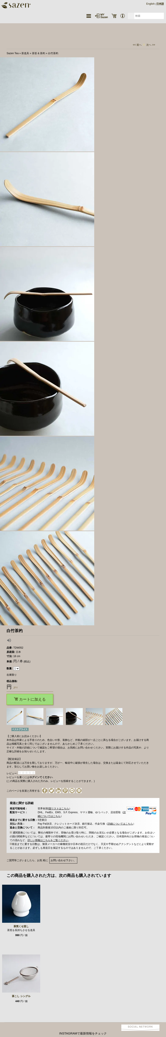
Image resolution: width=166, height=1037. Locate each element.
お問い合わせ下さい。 (63, 860)
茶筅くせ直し (21, 926)
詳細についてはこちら (120, 823)
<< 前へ (137, 44)
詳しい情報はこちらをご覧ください (48, 840)
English (150, 3)
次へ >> (150, 44)
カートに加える (30, 699)
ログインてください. (41, 777)
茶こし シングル (21, 996)
